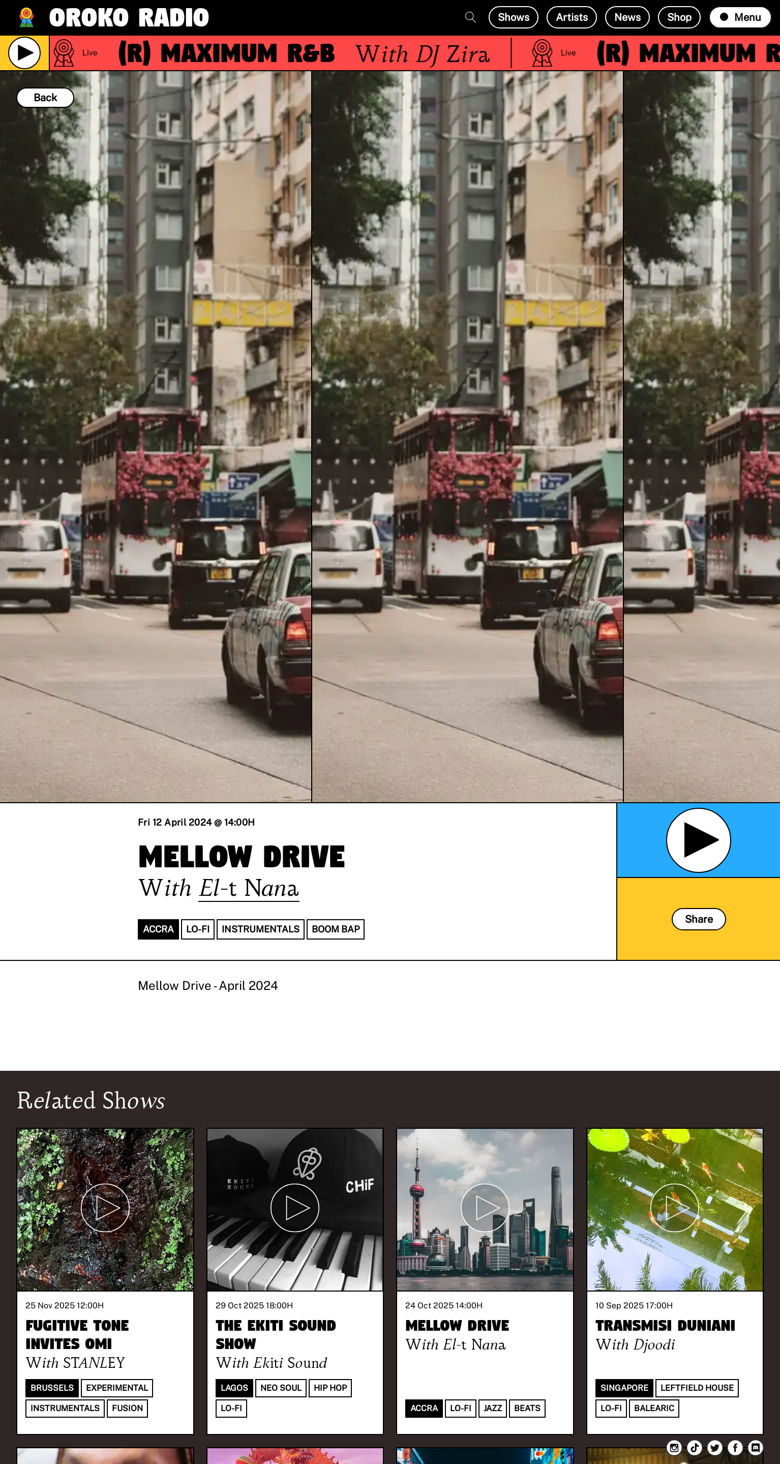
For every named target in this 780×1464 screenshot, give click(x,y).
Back (45, 98)
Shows (513, 17)
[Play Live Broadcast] (24, 53)
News (627, 17)
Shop (679, 17)
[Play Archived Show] (698, 840)
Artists (572, 17)
